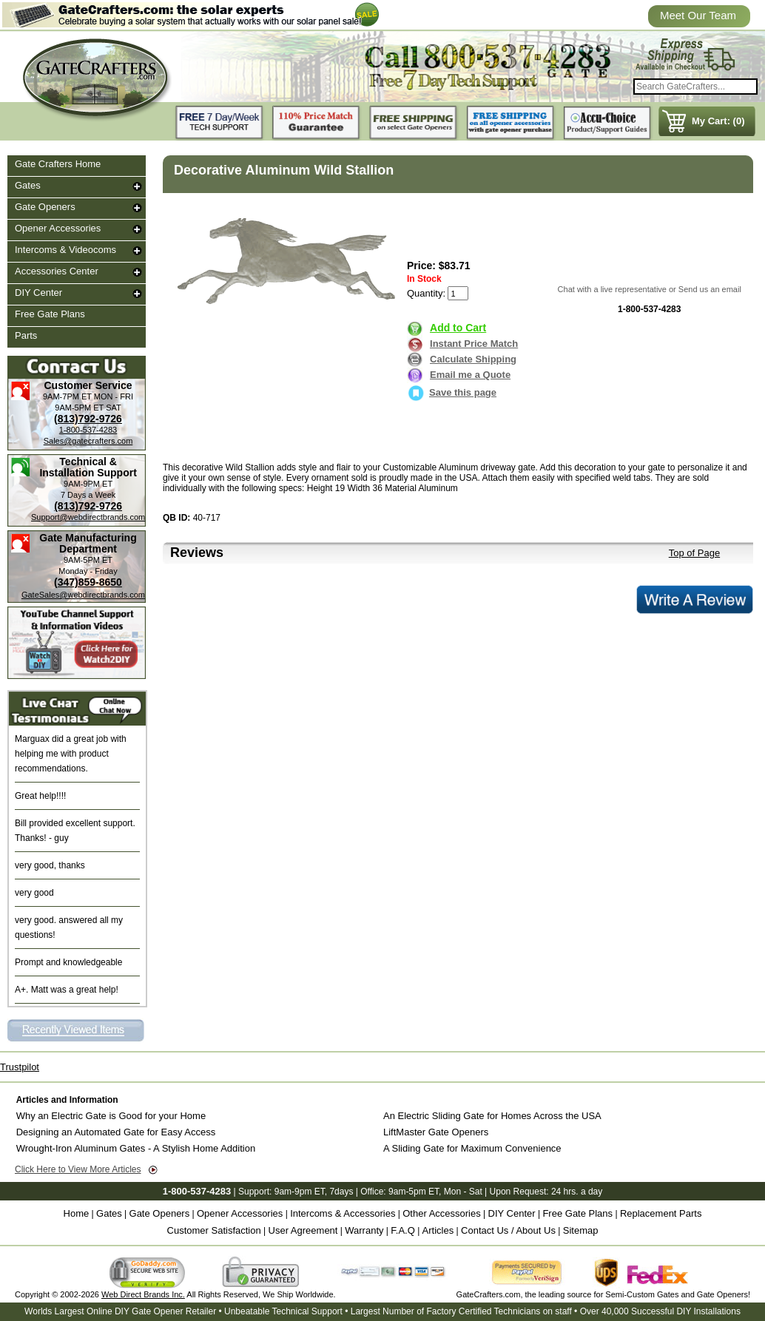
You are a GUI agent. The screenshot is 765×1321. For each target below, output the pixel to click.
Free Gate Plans (50, 314)
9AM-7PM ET (67, 396)
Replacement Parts (661, 1213)
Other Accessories (441, 1213)
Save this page (451, 392)
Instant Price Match (474, 343)
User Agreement (303, 1230)
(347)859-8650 (88, 582)
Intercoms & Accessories (342, 1213)
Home (77, 1213)
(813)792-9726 (88, 419)
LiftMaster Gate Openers (435, 1132)
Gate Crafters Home (58, 163)
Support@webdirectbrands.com (88, 517)
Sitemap (581, 1230)
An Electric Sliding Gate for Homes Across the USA (492, 1115)
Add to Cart (458, 328)
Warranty (364, 1230)
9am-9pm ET (299, 1191)
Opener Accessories (58, 228)
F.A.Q (403, 1230)
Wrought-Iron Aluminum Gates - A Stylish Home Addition (135, 1148)
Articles (438, 1230)
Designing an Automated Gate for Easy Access (116, 1132)
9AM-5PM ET (79, 407)
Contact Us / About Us (508, 1230)
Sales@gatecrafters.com (88, 440)
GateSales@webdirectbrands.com (83, 594)
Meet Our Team (698, 15)
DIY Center (38, 292)
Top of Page (694, 552)
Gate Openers (45, 206)
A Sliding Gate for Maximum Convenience (472, 1148)
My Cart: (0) (718, 120)
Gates (28, 185)
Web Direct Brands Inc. (143, 1294)
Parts (26, 335)
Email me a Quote (470, 374)
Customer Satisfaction (214, 1230)
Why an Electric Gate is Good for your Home (111, 1115)
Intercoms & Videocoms (65, 249)
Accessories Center (56, 271)
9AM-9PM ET (88, 483)
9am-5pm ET (413, 1191)
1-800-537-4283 (88, 429)
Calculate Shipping (473, 359)
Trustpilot (19, 1066)
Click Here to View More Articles (78, 1169)
